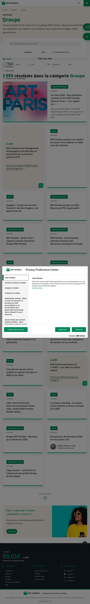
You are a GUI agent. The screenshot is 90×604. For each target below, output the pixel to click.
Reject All (62, 329)
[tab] (15, 277)
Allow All (78, 329)
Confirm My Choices (16, 329)
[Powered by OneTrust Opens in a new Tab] (78, 336)
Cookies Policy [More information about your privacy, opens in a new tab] (37, 288)
